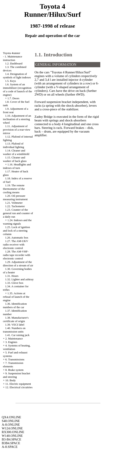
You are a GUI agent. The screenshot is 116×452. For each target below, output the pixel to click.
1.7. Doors (13, 98)
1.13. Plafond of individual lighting (13, 145)
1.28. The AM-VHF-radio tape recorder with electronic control (16, 255)
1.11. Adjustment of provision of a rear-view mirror (16, 129)
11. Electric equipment (18, 383)
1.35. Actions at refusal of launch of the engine (16, 297)
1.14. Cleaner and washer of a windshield (16, 152)
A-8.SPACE (9, 447)
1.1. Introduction (53, 54)
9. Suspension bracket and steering (16, 375)
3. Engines (11, 342)
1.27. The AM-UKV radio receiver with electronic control (15, 244)
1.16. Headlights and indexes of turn (17, 166)
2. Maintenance (14, 338)
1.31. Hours (11, 275)
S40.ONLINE (11, 421)
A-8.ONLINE (11, 424)
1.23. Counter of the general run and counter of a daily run (18, 213)
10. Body (10, 380)
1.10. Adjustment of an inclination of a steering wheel (17, 119)
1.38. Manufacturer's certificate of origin (16, 319)
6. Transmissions (14, 359)
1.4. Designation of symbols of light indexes (17, 75)
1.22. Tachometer (15, 206)
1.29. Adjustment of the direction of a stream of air (18, 263)
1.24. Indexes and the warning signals (17, 221)
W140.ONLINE (12, 435)
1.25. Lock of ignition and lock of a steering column (16, 230)
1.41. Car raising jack (17, 335)
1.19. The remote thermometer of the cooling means (14, 189)
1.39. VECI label (14, 324)
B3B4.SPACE (11, 443)
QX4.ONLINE (11, 417)
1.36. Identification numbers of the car (15, 305)
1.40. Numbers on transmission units (14, 329)
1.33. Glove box (14, 282)
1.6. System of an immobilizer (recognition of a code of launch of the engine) (17, 89)
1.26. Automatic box (16, 237)
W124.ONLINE (12, 428)
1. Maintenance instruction (12, 58)
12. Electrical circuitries (19, 387)
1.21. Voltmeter (14, 202)
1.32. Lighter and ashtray (19, 279)
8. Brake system (14, 369)
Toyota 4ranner (11, 53)
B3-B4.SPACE (11, 439)
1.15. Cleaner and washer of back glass (15, 159)
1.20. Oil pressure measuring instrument (15, 197)
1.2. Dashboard (13, 63)
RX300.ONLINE (13, 432)
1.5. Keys (10, 80)
